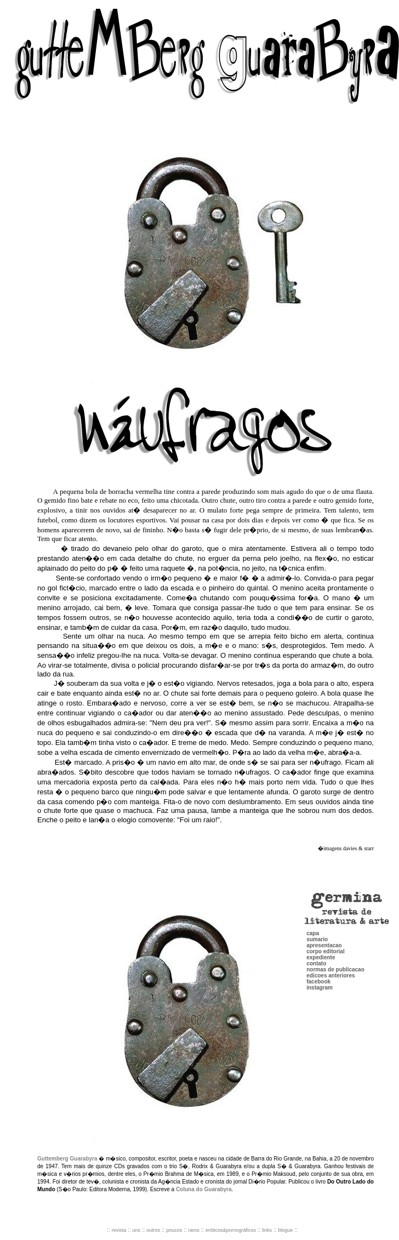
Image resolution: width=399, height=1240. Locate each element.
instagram (319, 962)
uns (136, 1230)
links (267, 1230)
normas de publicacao (335, 944)
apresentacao (323, 920)
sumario (317, 914)
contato (316, 938)
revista (119, 1230)
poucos (174, 1230)
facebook (318, 956)
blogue (285, 1230)
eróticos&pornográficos (231, 1230)
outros (153, 1230)
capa (312, 908)
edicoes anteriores (330, 950)
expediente (320, 932)
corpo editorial (325, 926)
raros (194, 1230)
